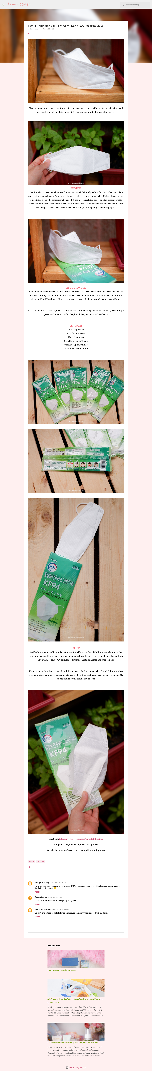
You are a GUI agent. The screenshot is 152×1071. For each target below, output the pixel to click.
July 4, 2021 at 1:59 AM (58, 882)
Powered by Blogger (76, 1068)
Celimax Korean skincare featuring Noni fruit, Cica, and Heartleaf (73, 1043)
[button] (29, 33)
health (31, 861)
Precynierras (41, 897)
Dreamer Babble (19, 4)
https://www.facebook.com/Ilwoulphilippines (81, 839)
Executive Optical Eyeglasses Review (62, 970)
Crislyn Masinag (42, 882)
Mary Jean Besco (42, 909)
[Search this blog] (137, 5)
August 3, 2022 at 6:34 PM (60, 909)
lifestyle (40, 861)
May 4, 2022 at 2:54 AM (55, 897)
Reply (37, 892)
